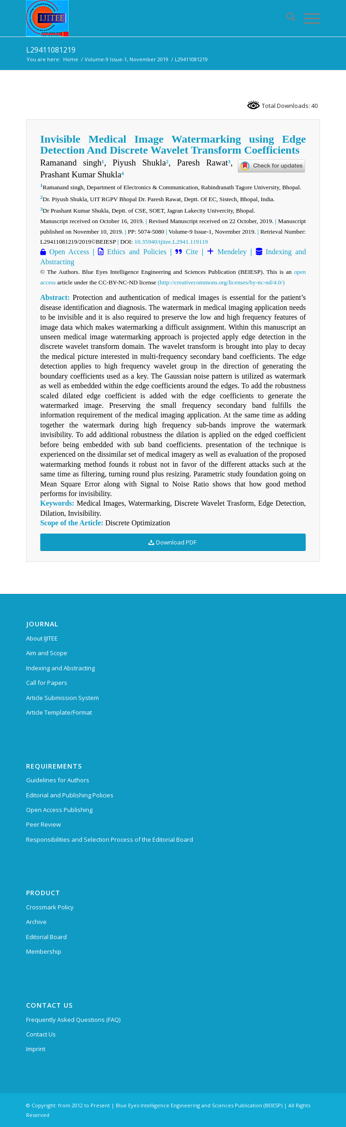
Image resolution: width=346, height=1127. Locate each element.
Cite (192, 252)
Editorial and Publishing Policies (70, 795)
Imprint (35, 1049)
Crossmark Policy (50, 907)
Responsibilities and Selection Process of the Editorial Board (109, 839)
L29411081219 (51, 50)
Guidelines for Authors (57, 780)
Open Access (67, 252)
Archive (36, 922)
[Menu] (307, 18)
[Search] (286, 18)
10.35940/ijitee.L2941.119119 (171, 241)
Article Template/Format (59, 712)
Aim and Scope (46, 653)
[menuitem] (286, 18)
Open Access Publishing (59, 810)
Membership (43, 951)
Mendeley (230, 252)
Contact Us (41, 1034)
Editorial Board (46, 937)
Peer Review (43, 824)
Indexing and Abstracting (60, 668)
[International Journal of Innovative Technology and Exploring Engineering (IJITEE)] (143, 18)
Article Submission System (62, 698)
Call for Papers (46, 682)
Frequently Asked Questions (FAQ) (73, 1019)
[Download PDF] (173, 542)
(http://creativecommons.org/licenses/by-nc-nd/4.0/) (221, 282)
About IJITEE (42, 638)
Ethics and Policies (135, 252)
